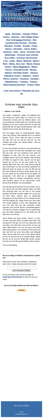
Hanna (8, 49)
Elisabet (8, 46)
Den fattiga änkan (30, 37)
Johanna (7, 52)
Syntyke (35, 79)
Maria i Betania (24, 61)
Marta (34, 67)
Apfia (7, 34)
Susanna (24, 79)
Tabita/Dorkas (11, 82)
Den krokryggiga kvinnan (18, 40)
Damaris (15, 37)
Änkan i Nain (33, 85)
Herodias (17, 49)
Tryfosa (33, 82)
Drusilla (32, 43)
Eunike (17, 46)
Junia (22, 52)
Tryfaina (24, 82)
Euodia (26, 46)
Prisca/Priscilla (20, 70)
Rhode (33, 70)
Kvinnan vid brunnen (27, 58)
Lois (5, 61)
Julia (15, 52)
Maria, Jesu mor (17, 64)
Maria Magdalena (21, 67)
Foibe (34, 46)
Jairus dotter (30, 49)
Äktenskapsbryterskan (14, 85)
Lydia (12, 61)
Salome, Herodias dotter (16, 73)
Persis (8, 70)
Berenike (16, 34)
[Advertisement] (16, 311)
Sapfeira (27, 76)
